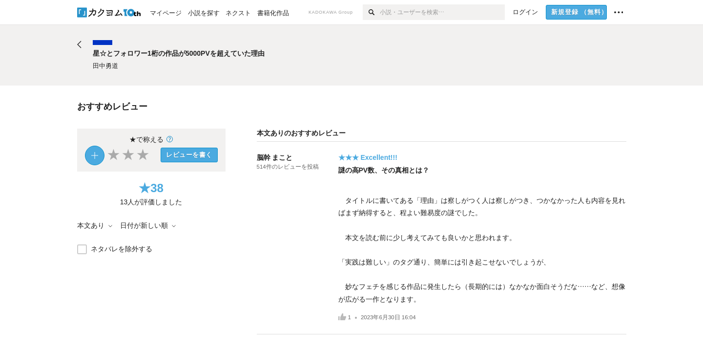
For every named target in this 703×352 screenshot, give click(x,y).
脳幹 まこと (275, 157)
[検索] (371, 12)
